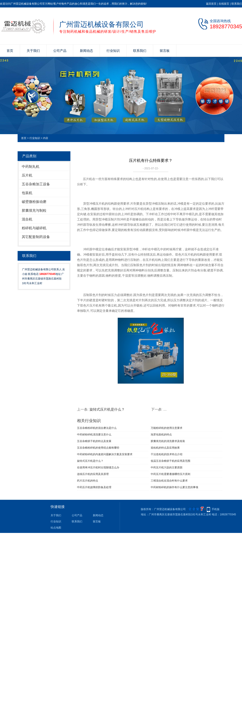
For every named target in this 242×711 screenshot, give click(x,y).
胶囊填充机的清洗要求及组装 (168, 441)
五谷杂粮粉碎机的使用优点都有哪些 (98, 447)
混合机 (27, 219)
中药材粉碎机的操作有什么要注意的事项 (174, 487)
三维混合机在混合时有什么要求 (169, 480)
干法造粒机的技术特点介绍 (166, 454)
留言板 (165, 50)
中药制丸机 (30, 166)
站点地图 (56, 527)
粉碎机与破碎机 (34, 228)
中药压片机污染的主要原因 (166, 467)
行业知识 (113, 50)
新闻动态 (86, 50)
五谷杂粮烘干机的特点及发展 (94, 441)
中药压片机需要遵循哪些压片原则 (170, 474)
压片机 (27, 175)
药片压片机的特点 (87, 480)
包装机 (27, 193)
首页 (10, 50)
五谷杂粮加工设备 (36, 184)
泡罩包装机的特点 (161, 434)
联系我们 (236, 3)
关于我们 (33, 50)
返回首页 (211, 3)
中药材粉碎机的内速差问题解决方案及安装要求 (104, 454)
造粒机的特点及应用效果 (165, 447)
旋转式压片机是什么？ (107, 409)
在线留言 (224, 3)
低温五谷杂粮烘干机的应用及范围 (170, 460)
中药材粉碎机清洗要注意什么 (94, 434)
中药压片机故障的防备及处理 (94, 487)
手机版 (216, 509)
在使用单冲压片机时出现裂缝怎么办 (98, 467)
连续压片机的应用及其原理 (93, 474)
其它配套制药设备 (36, 237)
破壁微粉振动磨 (34, 202)
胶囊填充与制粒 (34, 210)
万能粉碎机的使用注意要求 (166, 427)
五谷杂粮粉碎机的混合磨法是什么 (97, 427)
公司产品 (59, 50)
